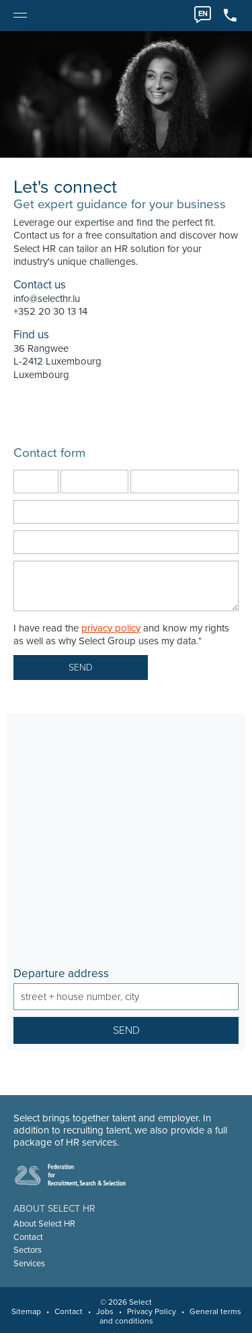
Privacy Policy (151, 1311)
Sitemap (26, 1311)
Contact (28, 1237)
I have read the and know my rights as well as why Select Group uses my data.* (121, 635)
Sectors (27, 1250)
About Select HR (44, 1223)
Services (29, 1263)
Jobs (105, 1311)
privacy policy (110, 628)
